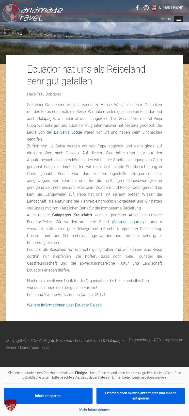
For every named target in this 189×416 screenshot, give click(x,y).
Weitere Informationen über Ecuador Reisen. (65, 305)
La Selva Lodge (68, 132)
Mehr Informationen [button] (94, 410)
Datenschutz (139, 340)
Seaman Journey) (129, 222)
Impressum (173, 340)
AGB (157, 340)
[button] (11, 405)
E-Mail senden (171, 7)
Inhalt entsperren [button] (48, 396)
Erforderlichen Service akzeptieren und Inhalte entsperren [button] (140, 395)
